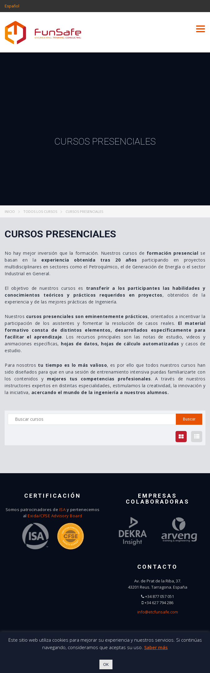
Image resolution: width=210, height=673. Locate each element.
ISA (62, 509)
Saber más (156, 647)
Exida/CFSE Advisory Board (55, 515)
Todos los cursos (40, 211)
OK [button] (106, 664)
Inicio (10, 211)
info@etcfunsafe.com (157, 612)
